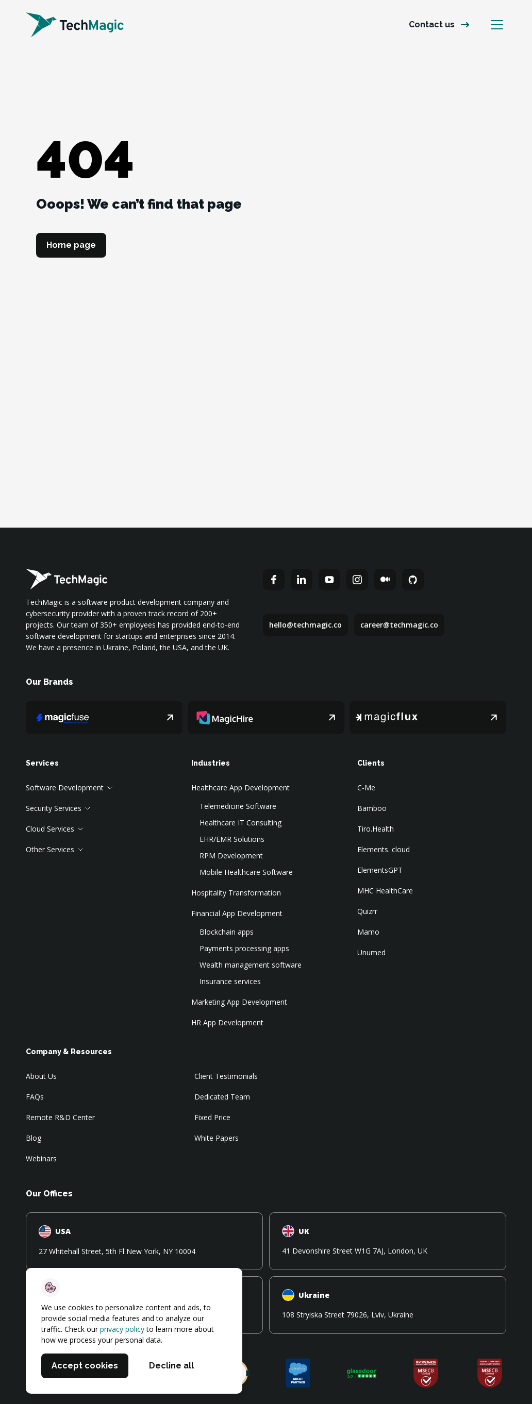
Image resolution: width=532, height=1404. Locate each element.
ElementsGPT (380, 870)
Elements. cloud (383, 849)
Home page (71, 245)
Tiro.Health (375, 829)
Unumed (371, 952)
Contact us (432, 24)
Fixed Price (212, 1117)
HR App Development (227, 1022)
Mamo (368, 932)
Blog (33, 1138)
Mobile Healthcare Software (246, 872)
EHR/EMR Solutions (232, 839)
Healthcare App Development (240, 787)
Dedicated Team (222, 1097)
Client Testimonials (226, 1076)
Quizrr (367, 911)
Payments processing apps (244, 948)
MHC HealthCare (385, 890)
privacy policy (122, 1329)
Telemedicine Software (238, 806)
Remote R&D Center (60, 1117)
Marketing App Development (239, 1002)
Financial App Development (236, 913)
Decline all (171, 1366)
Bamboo (372, 808)
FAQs (35, 1097)
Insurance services (230, 981)
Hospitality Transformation (236, 893)
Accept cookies (85, 1366)
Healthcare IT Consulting (240, 822)
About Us (41, 1076)
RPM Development (231, 855)
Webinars (41, 1158)
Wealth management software (251, 965)
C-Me (366, 787)
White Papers (216, 1138)
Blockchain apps (227, 932)
